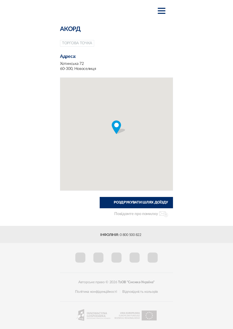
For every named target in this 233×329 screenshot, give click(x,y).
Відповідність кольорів (140, 292)
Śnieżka (88, 10)
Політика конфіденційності (96, 292)
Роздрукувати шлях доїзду (141, 202)
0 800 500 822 (130, 235)
